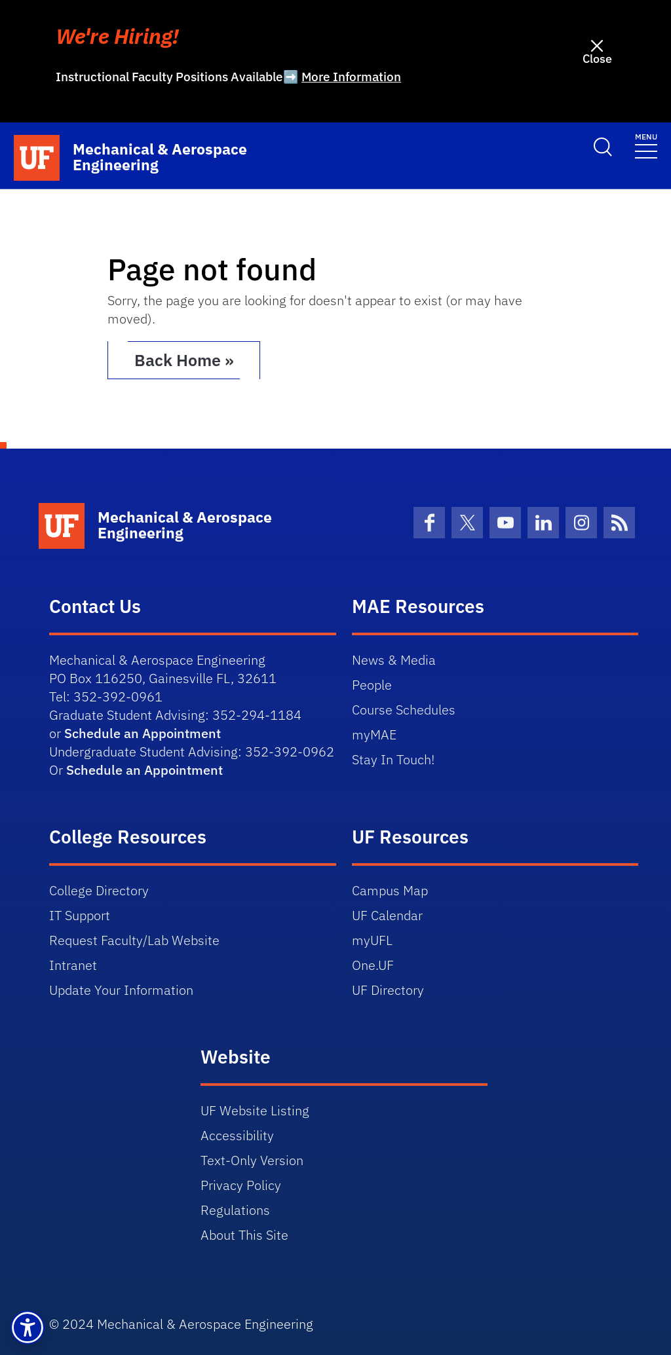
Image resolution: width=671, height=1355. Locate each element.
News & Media (394, 659)
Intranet (73, 964)
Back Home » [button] (188, 359)
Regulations (235, 1209)
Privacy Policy (241, 1184)
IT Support (79, 914)
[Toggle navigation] (646, 144)
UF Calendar (387, 914)
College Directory (99, 890)
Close (597, 58)
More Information (351, 76)
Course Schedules (403, 709)
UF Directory (388, 989)
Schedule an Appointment (142, 732)
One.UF (373, 964)
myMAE (374, 734)
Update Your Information (121, 989)
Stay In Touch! (393, 759)
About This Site (244, 1234)
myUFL (372, 939)
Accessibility (237, 1134)
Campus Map (390, 890)
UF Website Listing (255, 1110)
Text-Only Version (252, 1159)
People (372, 684)
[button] (27, 1327)
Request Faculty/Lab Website (134, 939)
